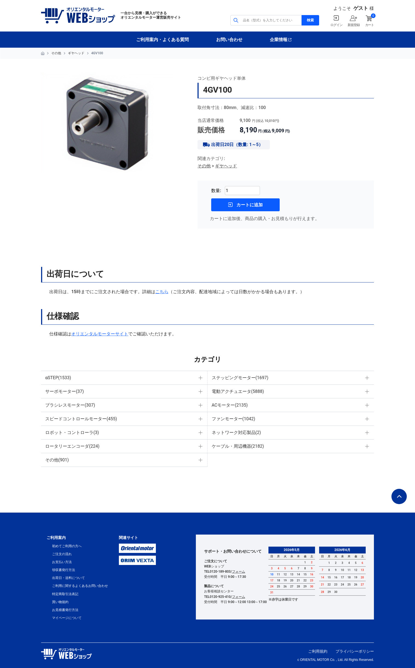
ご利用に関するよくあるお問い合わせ (80, 586)
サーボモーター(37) (64, 391)
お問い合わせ (229, 39)
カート (369, 25)
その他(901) (57, 460)
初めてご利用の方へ (67, 546)
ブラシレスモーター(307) (70, 405)
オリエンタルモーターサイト (99, 333)
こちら (161, 291)
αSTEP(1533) (58, 377)
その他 (56, 53)
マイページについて (67, 618)
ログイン (336, 25)
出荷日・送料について (68, 578)
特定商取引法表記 (65, 594)
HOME (42, 53)
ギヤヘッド (76, 53)
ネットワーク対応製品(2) (236, 432)
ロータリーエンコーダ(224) (72, 446)
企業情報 (278, 39)
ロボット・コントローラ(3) (72, 432)
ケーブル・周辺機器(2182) (238, 446)
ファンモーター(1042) (233, 418)
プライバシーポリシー (355, 651)
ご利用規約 (317, 651)
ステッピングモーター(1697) (240, 377)
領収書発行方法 (63, 570)
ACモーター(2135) (230, 405)
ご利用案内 (56, 537)
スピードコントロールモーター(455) (81, 418)
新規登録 (353, 25)
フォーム (238, 571)
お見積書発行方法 (65, 610)
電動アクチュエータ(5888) (238, 391)
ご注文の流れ (62, 554)
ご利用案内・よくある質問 (162, 39)
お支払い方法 (62, 562)
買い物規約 (60, 602)
